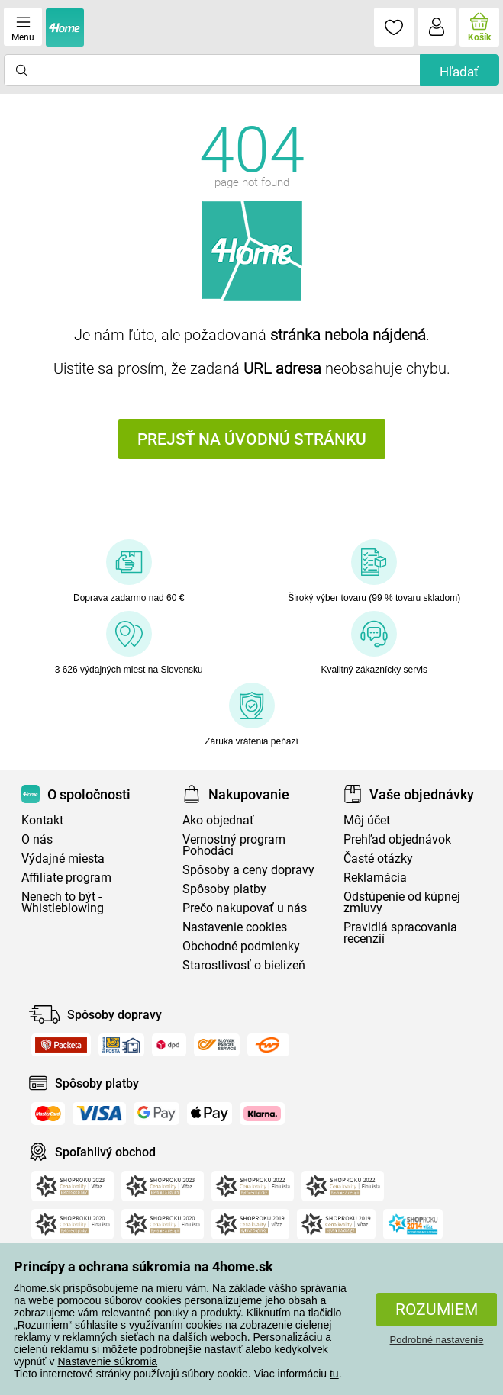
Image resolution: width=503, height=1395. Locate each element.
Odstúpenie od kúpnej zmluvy (401, 902)
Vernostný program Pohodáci (233, 845)
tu (334, 1374)
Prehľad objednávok (397, 839)
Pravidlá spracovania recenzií (400, 932)
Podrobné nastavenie (437, 1339)
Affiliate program (66, 877)
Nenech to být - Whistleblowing (62, 902)
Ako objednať (218, 820)
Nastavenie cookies (234, 927)
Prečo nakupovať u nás (244, 908)
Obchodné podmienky (241, 946)
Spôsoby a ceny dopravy (248, 870)
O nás (37, 839)
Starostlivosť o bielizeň (243, 965)
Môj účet (366, 820)
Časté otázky (378, 858)
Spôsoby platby (224, 889)
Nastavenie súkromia (107, 1361)
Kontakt (42, 820)
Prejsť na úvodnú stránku (251, 439)
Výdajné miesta (63, 858)
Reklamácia (375, 877)
